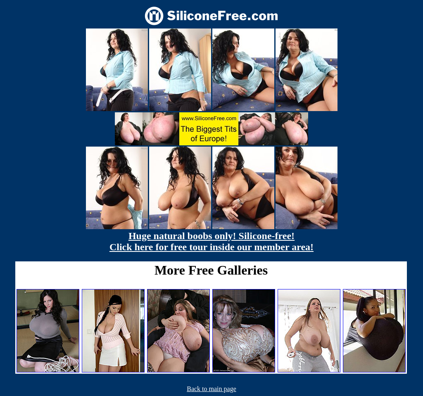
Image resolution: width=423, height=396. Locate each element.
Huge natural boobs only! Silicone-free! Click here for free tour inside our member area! (211, 241)
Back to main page (211, 388)
